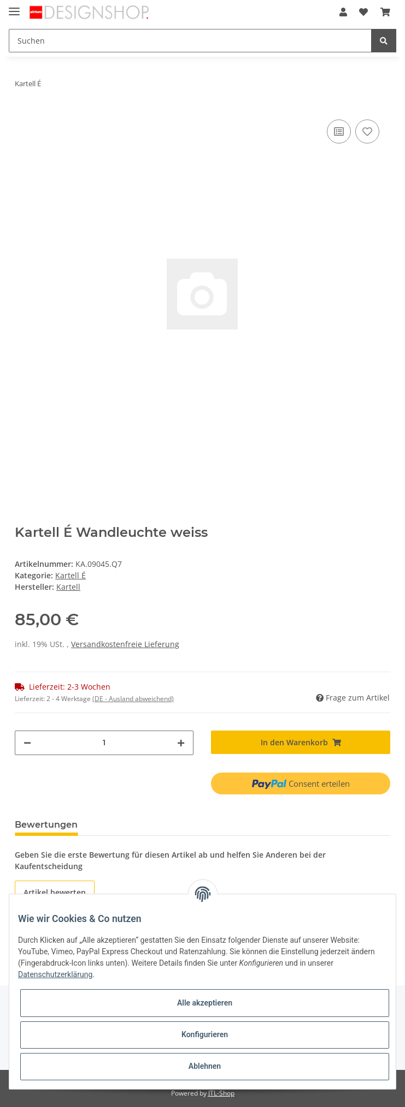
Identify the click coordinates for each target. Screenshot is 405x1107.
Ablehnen (205, 1066)
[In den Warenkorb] (300, 742)
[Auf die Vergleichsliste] (339, 131)
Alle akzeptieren (204, 1002)
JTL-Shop (221, 1093)
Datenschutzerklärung (55, 974)
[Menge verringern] (27, 743)
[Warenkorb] (385, 12)
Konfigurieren (204, 1034)
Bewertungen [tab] (46, 824)
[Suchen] (190, 40)
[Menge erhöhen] (181, 743)
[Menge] (104, 743)
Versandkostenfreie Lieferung (125, 644)
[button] (343, 12)
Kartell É (70, 575)
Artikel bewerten (55, 892)
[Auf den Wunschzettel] (367, 131)
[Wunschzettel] (363, 12)
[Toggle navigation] (14, 7)
